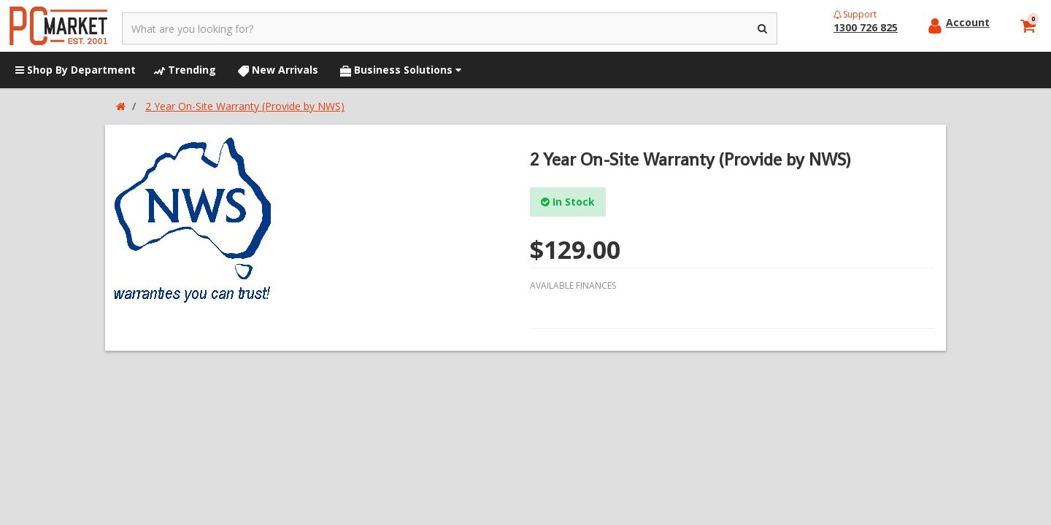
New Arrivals (278, 70)
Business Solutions (400, 70)
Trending (185, 70)
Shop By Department (75, 70)
